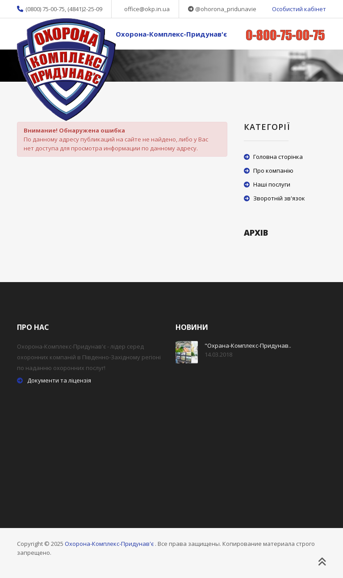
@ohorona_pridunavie (225, 9)
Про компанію (273, 170)
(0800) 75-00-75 (45, 9)
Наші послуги (271, 184)
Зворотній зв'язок (279, 198)
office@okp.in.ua (147, 9)
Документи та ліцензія (59, 380)
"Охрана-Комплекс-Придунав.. (248, 345)
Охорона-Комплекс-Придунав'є (171, 33)
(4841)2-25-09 (84, 9)
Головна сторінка (278, 157)
